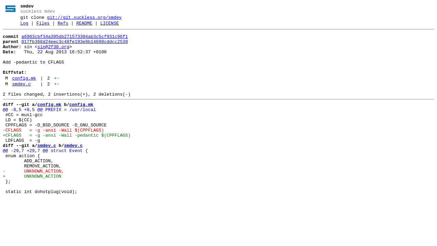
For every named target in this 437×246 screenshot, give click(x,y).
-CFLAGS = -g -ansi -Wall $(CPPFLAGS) (53, 151)
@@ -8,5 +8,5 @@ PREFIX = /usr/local (49, 126)
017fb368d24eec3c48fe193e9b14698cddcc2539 (75, 47)
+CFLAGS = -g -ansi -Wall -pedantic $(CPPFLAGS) (66, 157)
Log (24, 26)
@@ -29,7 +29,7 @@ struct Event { (45, 175)
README (84, 26)
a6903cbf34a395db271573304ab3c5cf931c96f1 (75, 41)
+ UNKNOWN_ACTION (32, 206)
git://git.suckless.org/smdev (84, 19)
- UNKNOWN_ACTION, (33, 200)
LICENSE (109, 26)
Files (43, 26)
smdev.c (21, 97)
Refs (63, 26)
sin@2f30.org (53, 53)
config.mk (24, 90)
